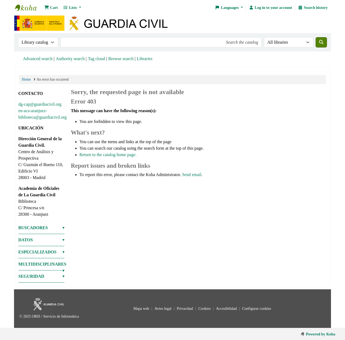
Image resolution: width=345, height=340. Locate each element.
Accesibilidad (226, 309)
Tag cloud (96, 58)
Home (26, 79)
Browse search (121, 58)
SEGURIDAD (31, 276)
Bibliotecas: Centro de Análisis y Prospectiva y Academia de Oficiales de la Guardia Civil (28, 7)
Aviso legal (163, 309)
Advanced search (38, 58)
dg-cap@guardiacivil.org (39, 104)
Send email (191, 174)
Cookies (205, 309)
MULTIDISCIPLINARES (41, 264)
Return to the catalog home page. (108, 154)
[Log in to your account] (270, 7)
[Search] (321, 42)
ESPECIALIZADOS (37, 252)
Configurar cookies (256, 309)
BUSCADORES (33, 227)
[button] (51, 7)
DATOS (25, 240)
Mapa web (141, 309)
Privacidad (185, 309)
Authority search (70, 58)
